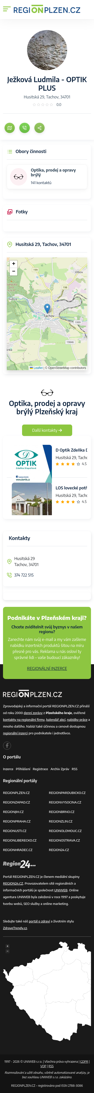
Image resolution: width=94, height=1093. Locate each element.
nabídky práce (77, 720)
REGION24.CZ (59, 850)
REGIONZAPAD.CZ (16, 802)
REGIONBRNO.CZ (61, 812)
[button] (47, 309)
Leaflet (36, 368)
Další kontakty (47, 430)
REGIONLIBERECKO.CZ (20, 840)
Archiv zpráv (60, 769)
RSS (74, 769)
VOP (43, 1066)
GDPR (84, 1061)
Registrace (40, 769)
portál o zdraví (39, 921)
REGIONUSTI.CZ (14, 831)
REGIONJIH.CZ (13, 812)
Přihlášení (23, 769)
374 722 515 (24, 575)
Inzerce (8, 769)
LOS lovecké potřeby (75, 487)
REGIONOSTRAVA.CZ (64, 840)
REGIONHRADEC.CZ (17, 850)
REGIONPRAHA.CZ (17, 821)
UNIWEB (60, 890)
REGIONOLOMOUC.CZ (65, 831)
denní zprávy (33, 713)
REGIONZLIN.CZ (60, 821)
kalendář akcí (55, 720)
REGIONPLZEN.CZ (16, 793)
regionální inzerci (15, 733)
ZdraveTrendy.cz (15, 928)
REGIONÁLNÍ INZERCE (47, 668)
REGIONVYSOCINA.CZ (65, 802)
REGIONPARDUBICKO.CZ (67, 793)
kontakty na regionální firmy (24, 720)
